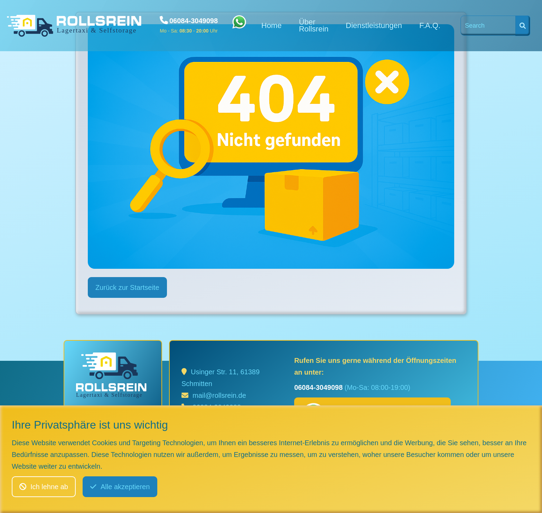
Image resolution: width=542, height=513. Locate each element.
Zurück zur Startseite (127, 287)
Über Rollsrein (314, 25)
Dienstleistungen (374, 25)
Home (271, 25)
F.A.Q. (429, 25)
